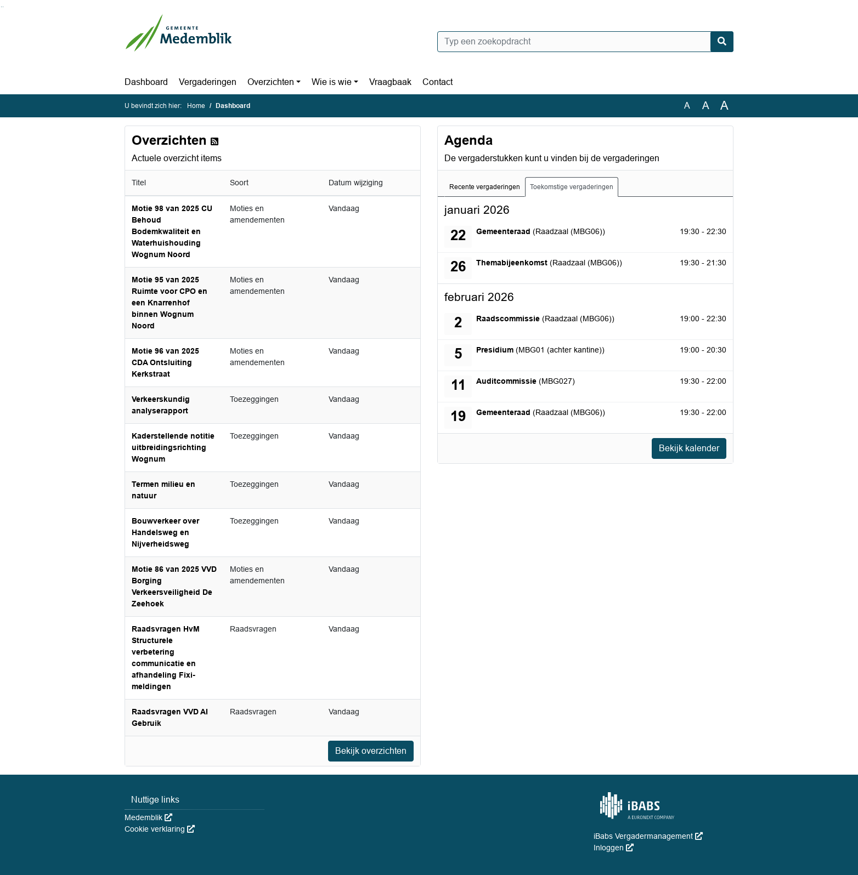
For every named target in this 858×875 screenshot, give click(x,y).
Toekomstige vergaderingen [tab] (571, 187)
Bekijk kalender (689, 448)
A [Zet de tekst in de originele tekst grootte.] (687, 105)
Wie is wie (332, 82)
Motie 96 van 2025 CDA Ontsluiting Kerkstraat (165, 362)
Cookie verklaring (160, 829)
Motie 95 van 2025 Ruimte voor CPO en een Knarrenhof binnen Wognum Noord (169, 302)
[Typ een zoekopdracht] (585, 41)
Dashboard (146, 82)
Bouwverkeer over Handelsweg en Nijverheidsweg (165, 532)
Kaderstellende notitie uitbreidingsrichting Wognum (173, 447)
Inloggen (614, 847)
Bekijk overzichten (371, 750)
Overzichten (270, 82)
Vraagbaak (390, 82)
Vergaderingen (207, 82)
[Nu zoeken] (721, 41)
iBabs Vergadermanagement (648, 836)
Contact (437, 82)
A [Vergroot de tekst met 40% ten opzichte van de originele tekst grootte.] (724, 105)
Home (196, 106)
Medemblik (148, 817)
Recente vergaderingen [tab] (484, 187)
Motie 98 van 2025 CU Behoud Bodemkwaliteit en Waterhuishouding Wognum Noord (172, 231)
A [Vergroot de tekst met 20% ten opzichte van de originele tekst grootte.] (705, 105)
